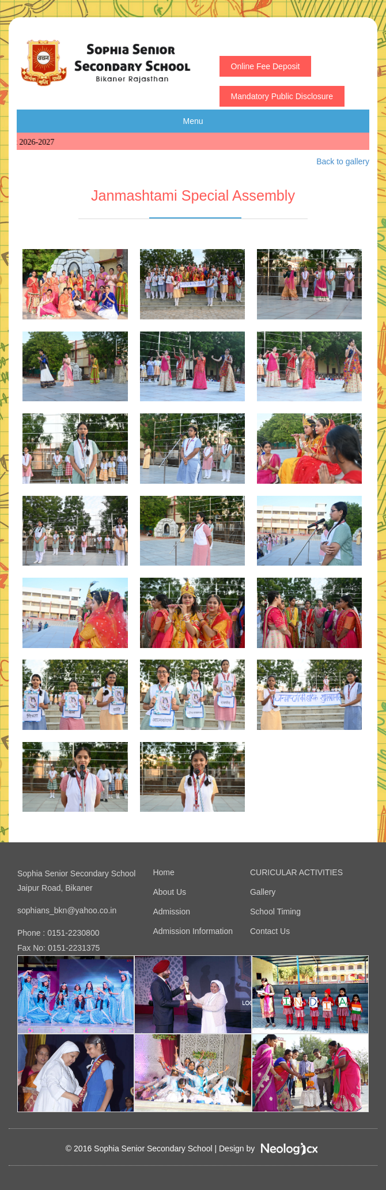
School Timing (275, 911)
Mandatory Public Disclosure (282, 96)
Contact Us (270, 931)
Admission (171, 911)
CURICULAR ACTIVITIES (296, 872)
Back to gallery (342, 161)
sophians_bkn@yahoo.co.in (66, 910)
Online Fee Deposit (265, 66)
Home (163, 872)
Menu (193, 121)
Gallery (262, 892)
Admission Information (193, 931)
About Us (169, 892)
